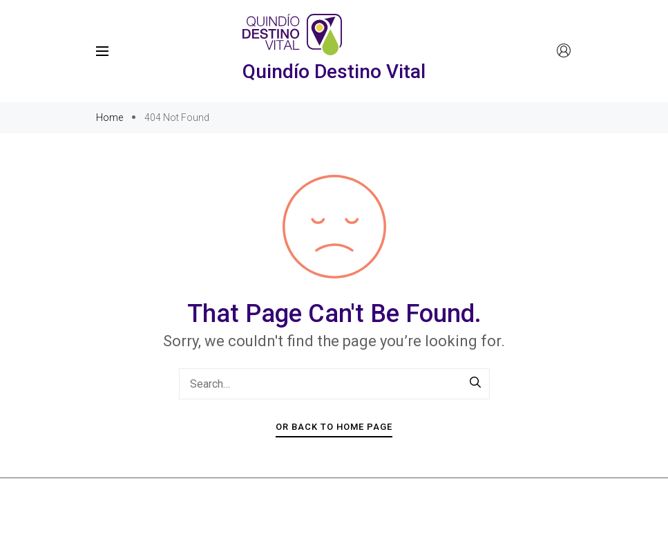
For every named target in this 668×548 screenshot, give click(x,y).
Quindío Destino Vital (334, 71)
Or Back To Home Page (334, 427)
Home (110, 117)
